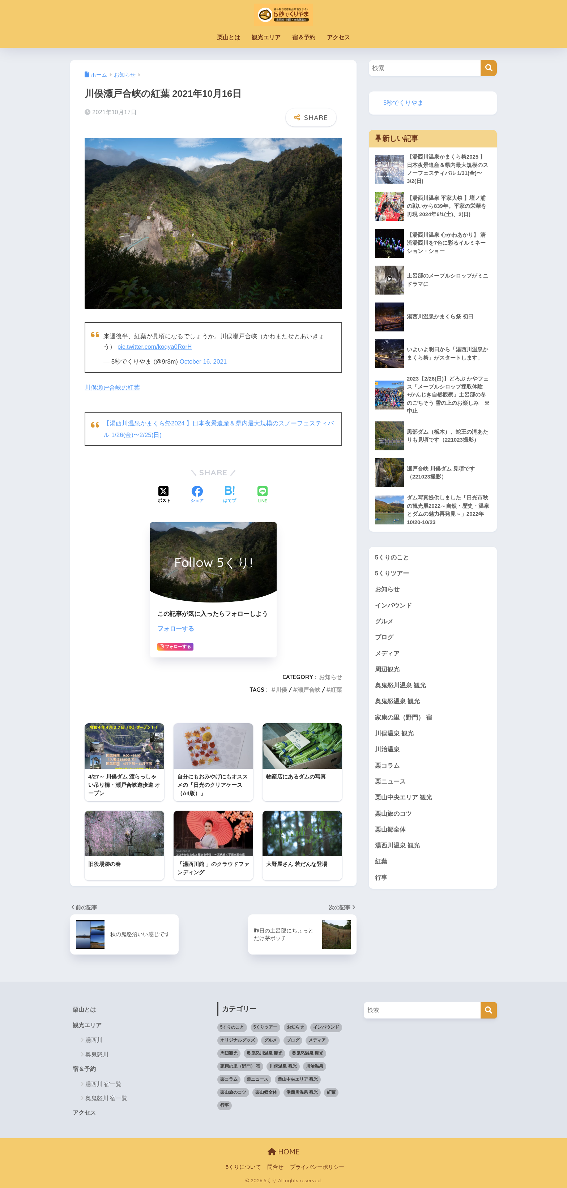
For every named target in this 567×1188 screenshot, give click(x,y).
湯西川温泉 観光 (397, 849)
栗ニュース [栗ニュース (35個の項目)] (257, 1078)
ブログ (384, 639)
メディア (387, 655)
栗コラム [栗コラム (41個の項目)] (229, 1078)
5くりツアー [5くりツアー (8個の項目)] (265, 1026)
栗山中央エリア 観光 (403, 801)
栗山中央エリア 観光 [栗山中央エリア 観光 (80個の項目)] (298, 1078)
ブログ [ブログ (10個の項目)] (292, 1039)
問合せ (275, 1167)
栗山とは (228, 37)
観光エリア (266, 37)
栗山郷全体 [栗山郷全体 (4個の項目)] (266, 1091)
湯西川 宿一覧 (103, 1084)
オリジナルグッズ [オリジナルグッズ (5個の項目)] (237, 1039)
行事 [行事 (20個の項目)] (224, 1104)
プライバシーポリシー (317, 1167)
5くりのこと (392, 558)
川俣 (281, 688)
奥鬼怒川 (96, 1054)
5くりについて (243, 1167)
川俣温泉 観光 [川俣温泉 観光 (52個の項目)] (283, 1065)
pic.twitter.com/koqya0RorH (155, 346)
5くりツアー (392, 574)
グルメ (384, 623)
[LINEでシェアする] (262, 494)
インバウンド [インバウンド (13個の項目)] (326, 1026)
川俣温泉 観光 (394, 736)
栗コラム (387, 768)
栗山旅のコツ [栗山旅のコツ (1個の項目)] (233, 1091)
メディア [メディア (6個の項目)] (317, 1039)
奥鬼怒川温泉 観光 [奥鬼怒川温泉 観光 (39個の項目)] (264, 1052)
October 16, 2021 (203, 361)
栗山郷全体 (390, 833)
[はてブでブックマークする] (229, 494)
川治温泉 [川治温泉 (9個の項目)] (314, 1065)
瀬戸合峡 (308, 688)
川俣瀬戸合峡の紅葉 (112, 387)
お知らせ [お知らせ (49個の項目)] (295, 1026)
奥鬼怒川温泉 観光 (400, 688)
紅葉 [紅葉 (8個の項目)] (331, 1091)
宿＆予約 (303, 37)
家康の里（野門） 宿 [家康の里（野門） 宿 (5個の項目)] (240, 1065)
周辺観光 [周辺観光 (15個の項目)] (229, 1052)
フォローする (175, 627)
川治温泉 (387, 752)
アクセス (338, 37)
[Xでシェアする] (164, 494)
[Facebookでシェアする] (197, 494)
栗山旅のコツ (393, 817)
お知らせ (330, 675)
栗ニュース (390, 784)
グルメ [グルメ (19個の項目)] (270, 1039)
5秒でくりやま (403, 102)
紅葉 (336, 688)
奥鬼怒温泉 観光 (397, 704)
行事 (381, 882)
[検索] (489, 68)
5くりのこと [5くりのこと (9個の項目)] (232, 1026)
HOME (284, 1151)
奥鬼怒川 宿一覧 (106, 1098)
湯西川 (94, 1040)
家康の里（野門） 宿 (403, 720)
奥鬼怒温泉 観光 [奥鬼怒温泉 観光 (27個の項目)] (307, 1052)
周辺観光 (387, 671)
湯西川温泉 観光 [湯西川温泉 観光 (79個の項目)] (302, 1091)
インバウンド (393, 607)
